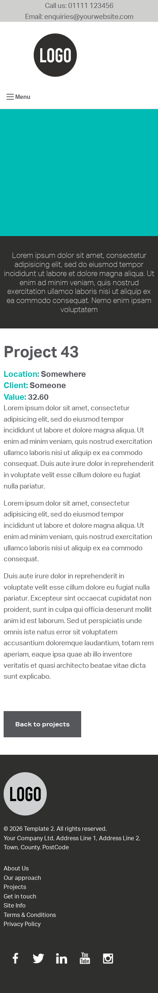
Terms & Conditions (30, 914)
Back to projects (42, 724)
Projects (15, 886)
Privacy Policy (22, 924)
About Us (16, 868)
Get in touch (20, 896)
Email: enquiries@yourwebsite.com (79, 16)
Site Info (15, 905)
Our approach (22, 877)
